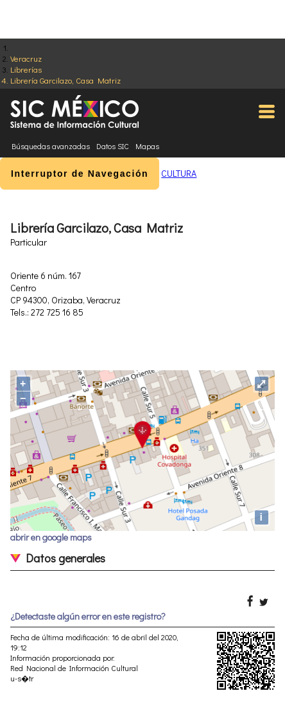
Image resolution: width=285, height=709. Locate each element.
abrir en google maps (51, 537)
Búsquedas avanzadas (51, 146)
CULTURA (178, 173)
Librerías (26, 69)
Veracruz (26, 58)
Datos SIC (112, 146)
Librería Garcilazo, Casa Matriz (65, 80)
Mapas (147, 146)
